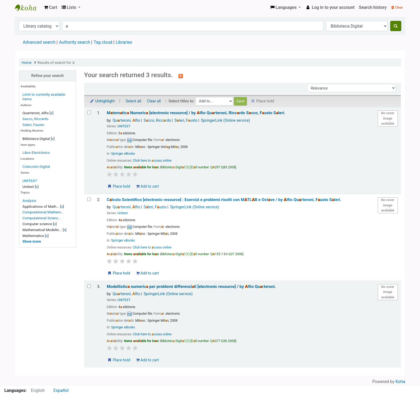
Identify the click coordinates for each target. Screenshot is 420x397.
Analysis (29, 200)
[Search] (395, 26)
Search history (373, 7)
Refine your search (47, 75)
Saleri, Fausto (33, 125)
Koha (400, 381)
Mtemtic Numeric (196, 112)
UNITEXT (29, 181)
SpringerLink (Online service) (225, 120)
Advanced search (39, 42)
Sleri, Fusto (185, 120)
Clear (397, 7)
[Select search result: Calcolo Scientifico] (89, 199)
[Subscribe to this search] (180, 76)
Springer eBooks (123, 153)
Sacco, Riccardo (35, 119)
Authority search (74, 42)
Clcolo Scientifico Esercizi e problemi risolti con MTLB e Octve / (224, 199)
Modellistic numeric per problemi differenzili (191, 286)
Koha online (28, 7)
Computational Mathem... (43, 212)
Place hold (118, 186)
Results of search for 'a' (56, 62)
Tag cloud (102, 42)
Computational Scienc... (41, 218)
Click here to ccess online (152, 160)
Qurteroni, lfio (126, 120)
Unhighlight (102, 101)
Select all (133, 101)
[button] (50, 7)
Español (61, 390)
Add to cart (147, 186)
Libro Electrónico (36, 152)
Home (27, 62)
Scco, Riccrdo (157, 120)
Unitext (122, 213)
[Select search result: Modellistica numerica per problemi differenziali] (89, 286)
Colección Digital (36, 166)
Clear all (154, 101)
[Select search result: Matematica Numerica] (89, 112)
